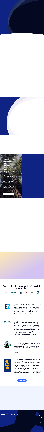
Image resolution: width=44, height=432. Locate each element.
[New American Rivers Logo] (13, 291)
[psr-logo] (26, 292)
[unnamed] (32, 291)
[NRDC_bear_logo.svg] (38, 291)
